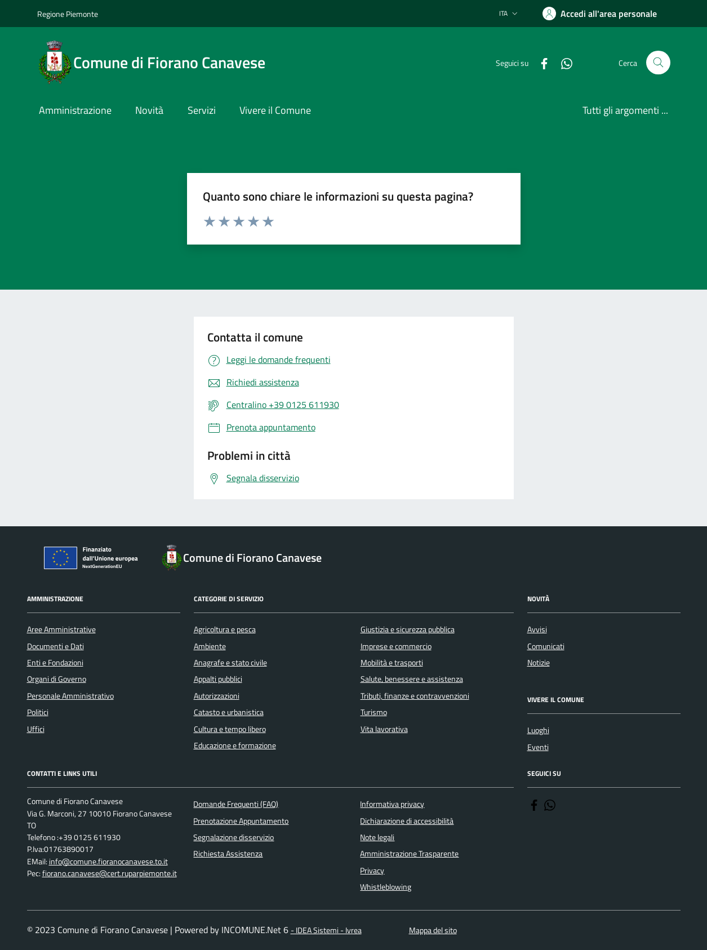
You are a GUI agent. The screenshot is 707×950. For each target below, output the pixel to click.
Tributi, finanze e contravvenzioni (415, 696)
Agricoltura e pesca (225, 629)
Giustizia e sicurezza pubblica (408, 629)
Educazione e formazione (235, 745)
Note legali (377, 837)
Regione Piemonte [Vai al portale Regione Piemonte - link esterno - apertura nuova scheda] (67, 14)
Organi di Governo (56, 679)
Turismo (374, 712)
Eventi (538, 747)
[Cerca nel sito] (658, 63)
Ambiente (210, 646)
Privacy (372, 870)
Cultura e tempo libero (230, 729)
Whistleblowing (385, 887)
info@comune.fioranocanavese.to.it (108, 862)
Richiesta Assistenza (228, 853)
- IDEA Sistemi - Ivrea (326, 930)
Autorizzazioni (216, 696)
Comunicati (545, 646)
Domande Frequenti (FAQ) (235, 804)
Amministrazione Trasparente (409, 853)
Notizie (538, 662)
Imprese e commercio (396, 646)
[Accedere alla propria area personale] (599, 13)
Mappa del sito (433, 930)
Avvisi (537, 629)
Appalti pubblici (218, 679)
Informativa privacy (392, 804)
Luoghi (538, 730)
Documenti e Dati (55, 646)
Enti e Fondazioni (55, 662)
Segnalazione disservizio (233, 837)
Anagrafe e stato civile (230, 662)
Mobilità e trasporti (392, 662)
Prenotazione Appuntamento (240, 821)
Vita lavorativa (384, 729)
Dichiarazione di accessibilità (406, 821)
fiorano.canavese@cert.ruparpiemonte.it (109, 874)
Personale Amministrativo (70, 696)
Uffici (36, 729)
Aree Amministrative (61, 629)
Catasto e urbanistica (229, 712)
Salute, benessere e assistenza (412, 679)
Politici (37, 712)
